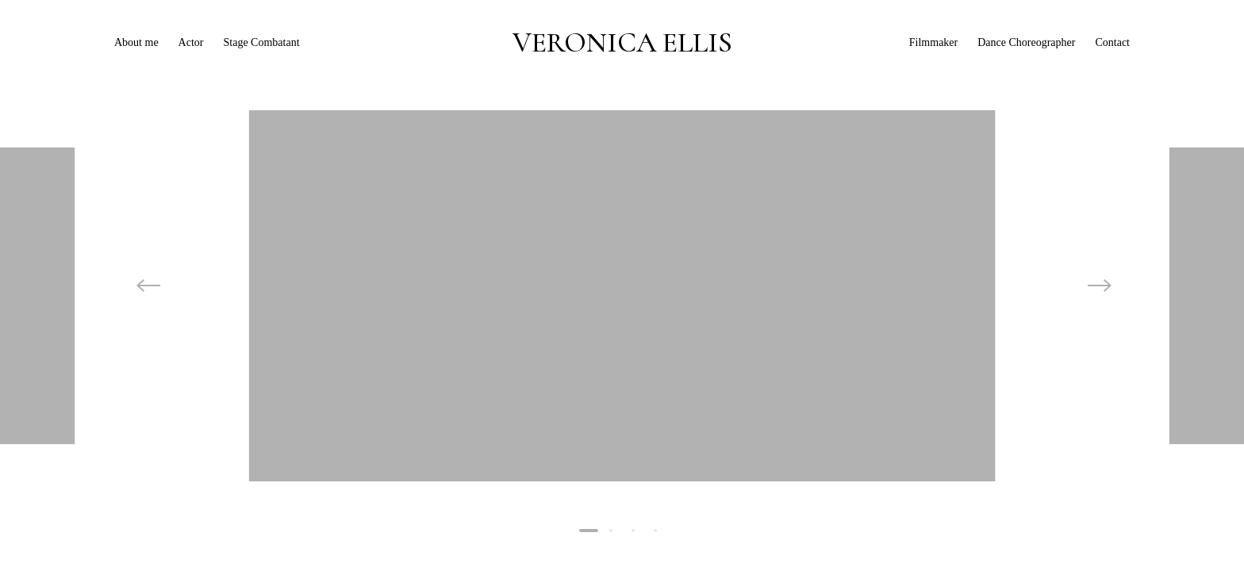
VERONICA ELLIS (622, 43)
